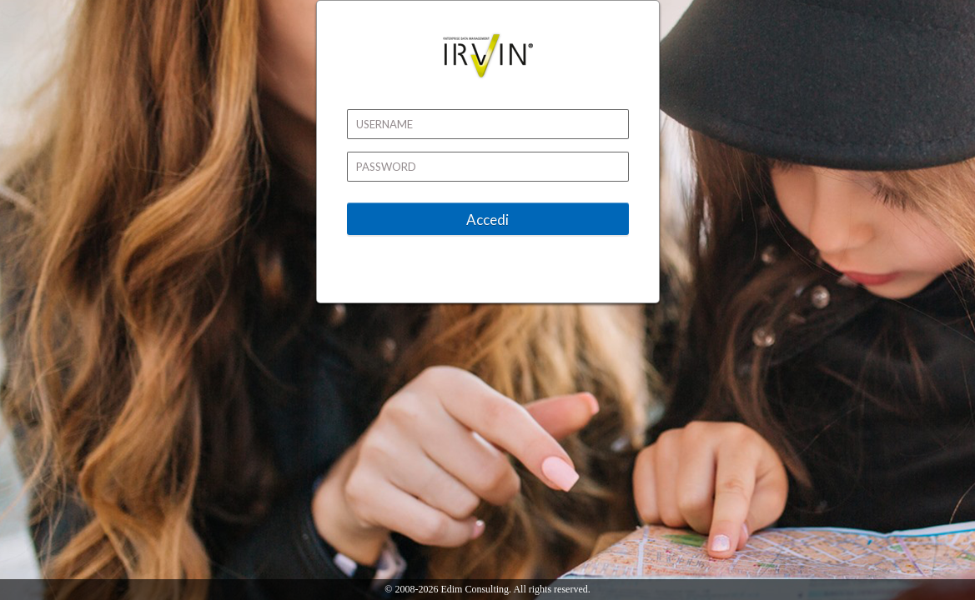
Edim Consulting (474, 589)
